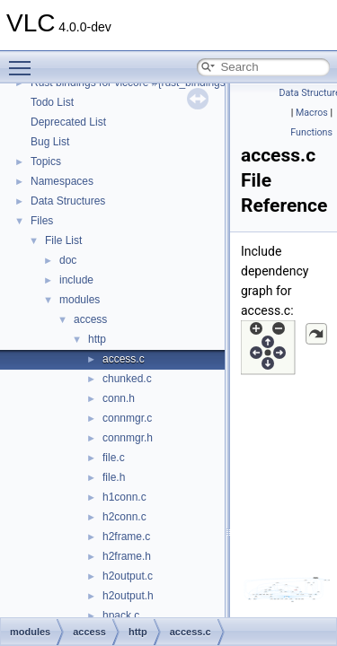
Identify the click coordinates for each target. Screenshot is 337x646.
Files (42, 220)
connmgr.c (127, 418)
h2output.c (127, 576)
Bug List (50, 141)
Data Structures (68, 201)
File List (63, 240)
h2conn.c (124, 517)
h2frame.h (126, 556)
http (97, 339)
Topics (46, 161)
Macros (312, 112)
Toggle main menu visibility (24, 60)
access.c (123, 359)
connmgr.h (127, 438)
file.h (113, 477)
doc (67, 260)
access (90, 319)
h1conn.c (124, 497)
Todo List (52, 102)
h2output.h (128, 595)
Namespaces (62, 181)
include (76, 280)
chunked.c (127, 378)
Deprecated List (68, 122)
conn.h (118, 398)
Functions (311, 132)
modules (79, 299)
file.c (113, 457)
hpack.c (120, 615)
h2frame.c (126, 536)
